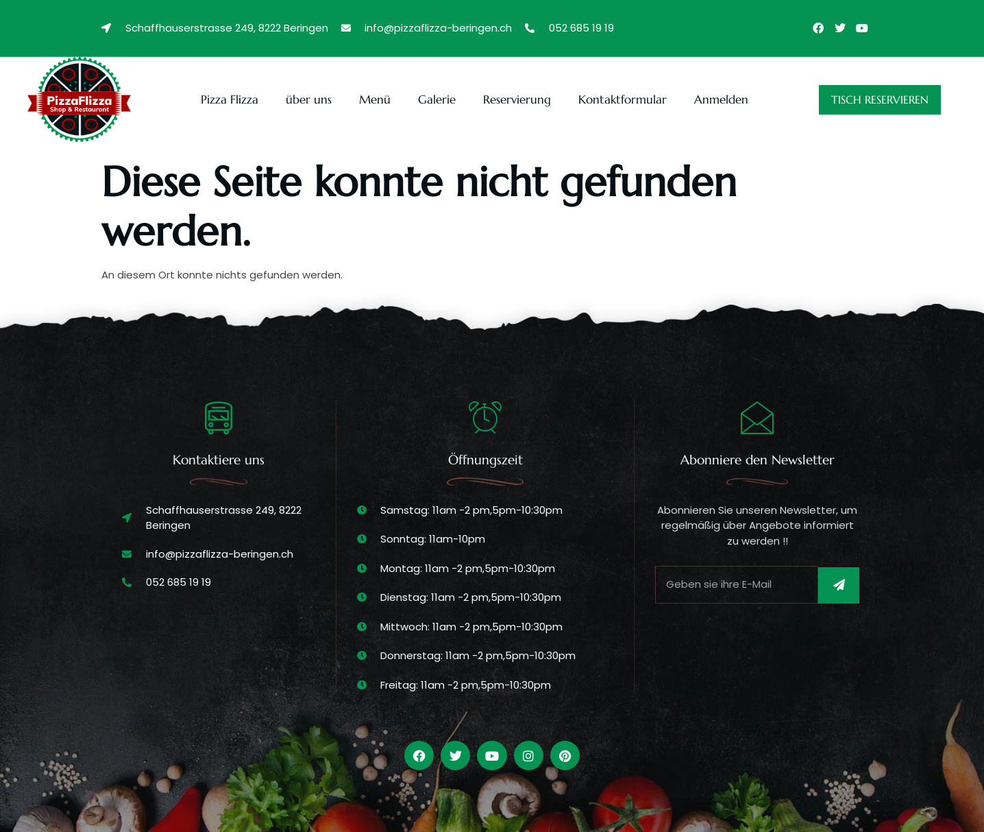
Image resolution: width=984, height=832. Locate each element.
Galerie (437, 100)
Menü (375, 100)
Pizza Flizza (229, 100)
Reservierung (517, 100)
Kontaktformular (622, 100)
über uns (309, 100)
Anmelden (721, 100)
